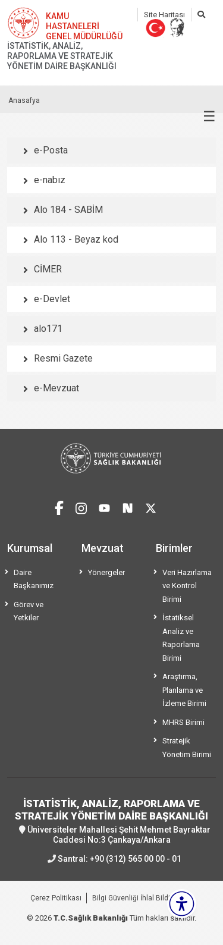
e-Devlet (52, 298)
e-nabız (49, 180)
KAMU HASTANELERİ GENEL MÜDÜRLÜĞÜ (84, 26)
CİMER (48, 269)
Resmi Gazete (63, 358)
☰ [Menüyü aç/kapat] (209, 116)
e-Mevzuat (56, 388)
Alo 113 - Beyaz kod (76, 239)
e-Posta (51, 150)
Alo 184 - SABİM (68, 209)
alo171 (48, 328)
